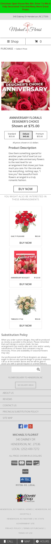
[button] (25, 480)
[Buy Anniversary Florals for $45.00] (25, 189)
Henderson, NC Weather (20, 519)
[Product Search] (26, 369)
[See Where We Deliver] (25, 385)
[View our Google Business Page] (25, 427)
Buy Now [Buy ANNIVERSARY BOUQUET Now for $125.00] (25, 284)
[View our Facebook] (20, 427)
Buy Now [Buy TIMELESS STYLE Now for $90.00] (25, 325)
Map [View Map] (25, 541)
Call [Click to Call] (8, 541)
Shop (12, 41)
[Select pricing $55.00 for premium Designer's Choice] (40, 135)
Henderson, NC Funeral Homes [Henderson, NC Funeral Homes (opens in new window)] (16, 509)
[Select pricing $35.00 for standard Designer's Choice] (11, 135)
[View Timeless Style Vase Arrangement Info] (25, 303)
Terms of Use (25, 533)
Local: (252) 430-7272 (25, 449)
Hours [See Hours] (42, 541)
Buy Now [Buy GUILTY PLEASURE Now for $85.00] (25, 243)
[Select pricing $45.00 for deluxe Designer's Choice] (26, 135)
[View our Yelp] (30, 427)
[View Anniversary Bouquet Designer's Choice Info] (25, 262)
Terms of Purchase (33, 528)
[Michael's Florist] (25, 34)
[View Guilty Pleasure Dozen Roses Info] (25, 220)
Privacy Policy (13, 528)
